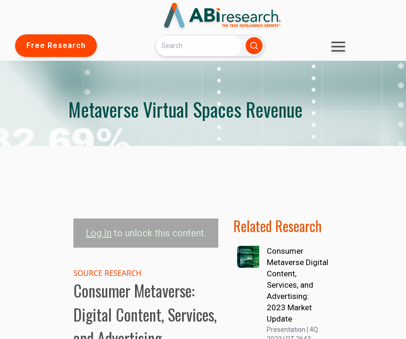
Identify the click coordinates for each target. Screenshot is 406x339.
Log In (98, 233)
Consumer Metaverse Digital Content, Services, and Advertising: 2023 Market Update (297, 284)
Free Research (56, 45)
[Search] (198, 45)
